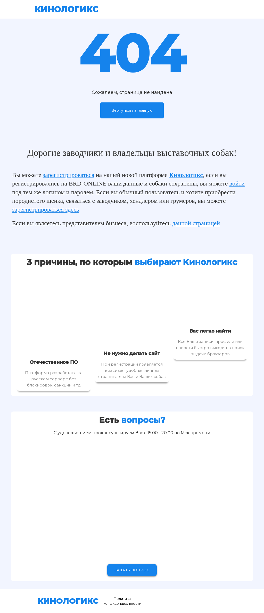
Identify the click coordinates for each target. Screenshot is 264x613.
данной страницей (196, 223)
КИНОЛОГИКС (67, 9)
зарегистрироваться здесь (45, 209)
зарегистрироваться (68, 175)
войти (237, 183)
